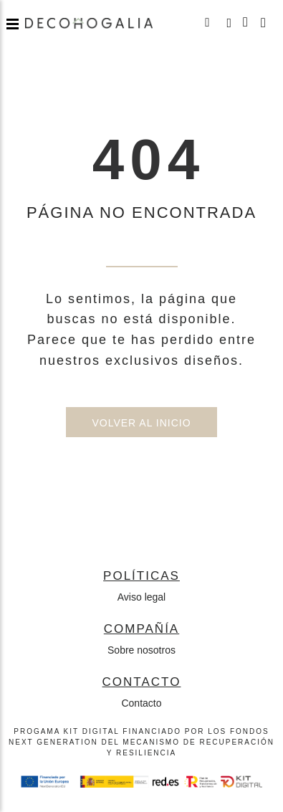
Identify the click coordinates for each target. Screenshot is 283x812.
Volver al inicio (141, 423)
